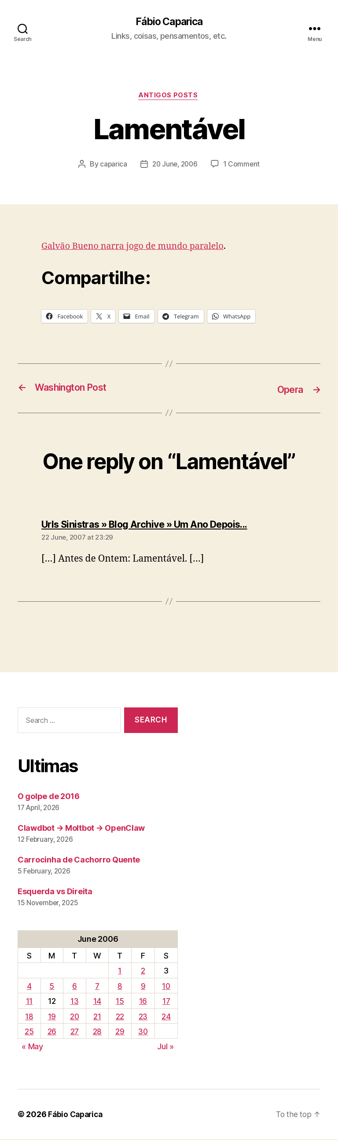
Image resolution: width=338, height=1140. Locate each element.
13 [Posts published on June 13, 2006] (74, 1002)
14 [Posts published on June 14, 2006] (97, 1002)
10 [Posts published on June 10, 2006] (166, 987)
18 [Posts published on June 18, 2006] (29, 1017)
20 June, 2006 (175, 165)
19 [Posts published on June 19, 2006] (51, 1017)
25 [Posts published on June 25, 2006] (29, 1032)
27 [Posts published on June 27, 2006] (74, 1032)
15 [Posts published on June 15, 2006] (119, 1002)
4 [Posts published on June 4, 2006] (29, 987)
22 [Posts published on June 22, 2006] (119, 1017)
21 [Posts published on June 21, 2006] (97, 1017)
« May (32, 1047)
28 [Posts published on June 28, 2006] (97, 1032)
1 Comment (243, 165)
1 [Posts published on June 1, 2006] (119, 972)
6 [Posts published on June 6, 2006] (74, 987)
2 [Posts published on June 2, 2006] (143, 972)
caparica (112, 165)
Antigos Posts (168, 97)
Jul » (165, 1047)
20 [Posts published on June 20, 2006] (74, 1017)
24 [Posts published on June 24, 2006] (166, 1017)
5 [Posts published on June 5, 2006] (51, 987)
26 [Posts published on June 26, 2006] (51, 1032)
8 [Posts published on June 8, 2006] (119, 987)
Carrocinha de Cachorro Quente (79, 860)
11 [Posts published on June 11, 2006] (29, 1002)
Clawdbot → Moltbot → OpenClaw (81, 828)
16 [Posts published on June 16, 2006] (143, 1002)
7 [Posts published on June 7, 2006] (97, 987)
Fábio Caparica (169, 22)
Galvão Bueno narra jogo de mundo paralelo (138, 248)
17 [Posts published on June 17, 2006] (166, 1002)
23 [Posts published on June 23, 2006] (143, 1017)
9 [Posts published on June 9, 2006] (142, 987)
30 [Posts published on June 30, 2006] (143, 1032)
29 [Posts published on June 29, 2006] (119, 1032)
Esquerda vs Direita (55, 892)
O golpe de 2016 (49, 797)
